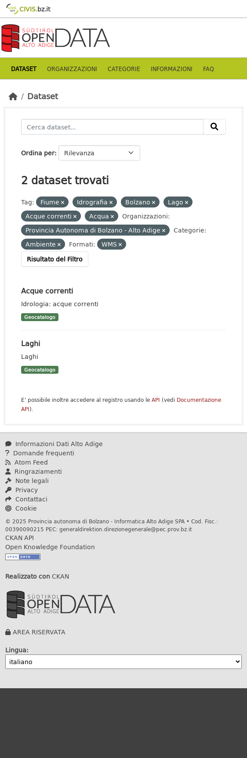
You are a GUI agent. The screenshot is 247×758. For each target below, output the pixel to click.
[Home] (13, 96)
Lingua (15, 649)
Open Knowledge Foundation (50, 546)
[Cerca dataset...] (112, 127)
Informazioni (172, 68)
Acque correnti (47, 290)
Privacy (21, 489)
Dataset (23, 68)
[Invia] (214, 127)
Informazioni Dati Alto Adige (54, 443)
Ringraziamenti (33, 471)
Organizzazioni (72, 68)
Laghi (30, 343)
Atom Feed (26, 462)
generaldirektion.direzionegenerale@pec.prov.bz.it (125, 529)
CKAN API (19, 537)
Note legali (27, 480)
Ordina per (37, 152)
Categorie (124, 68)
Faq (208, 68)
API (156, 400)
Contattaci (26, 499)
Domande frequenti (39, 453)
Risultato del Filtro (55, 259)
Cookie (21, 508)
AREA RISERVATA (39, 631)
